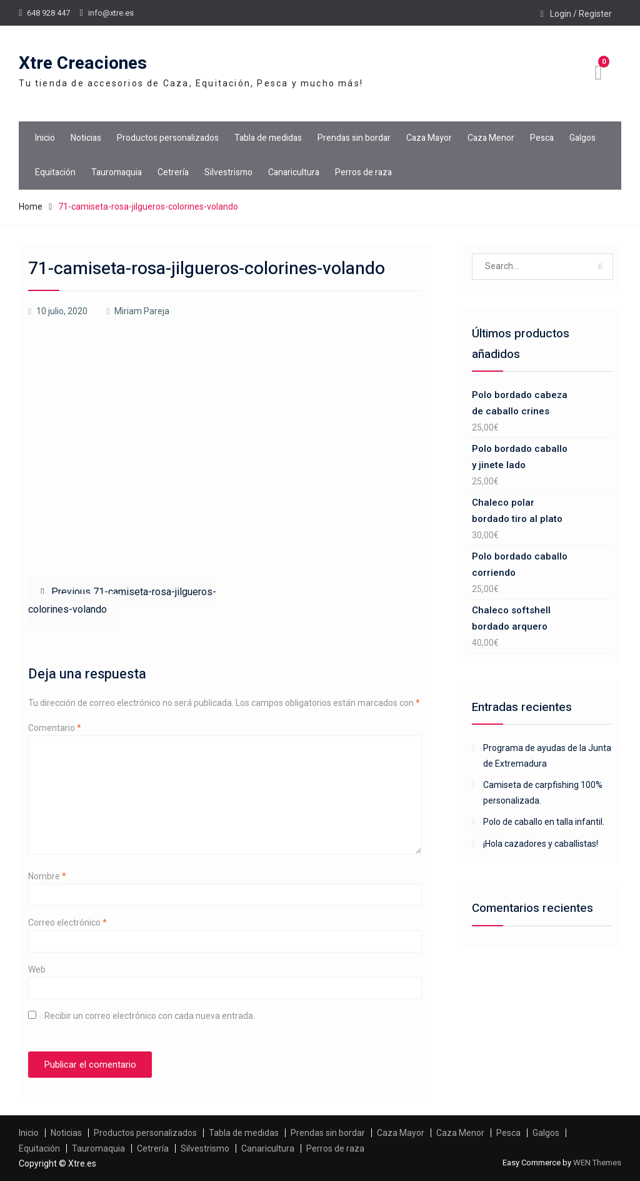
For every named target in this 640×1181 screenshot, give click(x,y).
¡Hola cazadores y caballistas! (540, 844)
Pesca (542, 138)
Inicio (45, 138)
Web (37, 969)
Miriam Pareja (141, 311)
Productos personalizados (168, 138)
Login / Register (581, 14)
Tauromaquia (116, 172)
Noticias (86, 138)
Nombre (47, 876)
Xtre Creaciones (83, 63)
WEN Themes (597, 1162)
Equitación (55, 172)
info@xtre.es (111, 13)
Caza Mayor (429, 138)
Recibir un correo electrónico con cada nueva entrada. (149, 1016)
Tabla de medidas (268, 138)
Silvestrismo (228, 172)
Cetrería (173, 172)
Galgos (582, 138)
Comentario (54, 728)
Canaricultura (293, 172)
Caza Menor (491, 138)
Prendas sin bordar (354, 138)
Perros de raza (363, 172)
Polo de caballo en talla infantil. (543, 822)
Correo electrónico (67, 923)
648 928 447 (48, 13)
